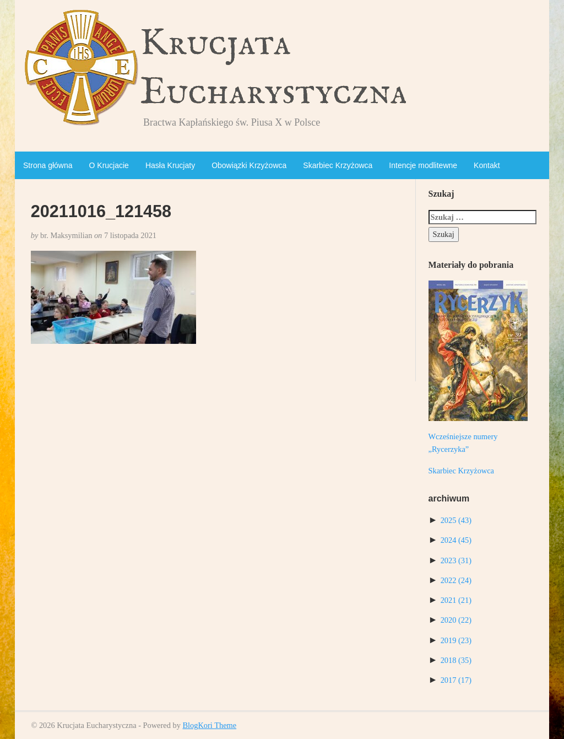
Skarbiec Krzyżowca (337, 165)
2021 (456, 600)
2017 (456, 680)
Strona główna (48, 165)
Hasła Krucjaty (170, 165)
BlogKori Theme (209, 725)
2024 (456, 540)
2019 (456, 640)
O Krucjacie (109, 165)
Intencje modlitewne (423, 165)
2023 (456, 560)
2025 (456, 520)
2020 (456, 620)
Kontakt (487, 165)
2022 (456, 580)
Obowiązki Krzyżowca (249, 165)
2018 (456, 660)
